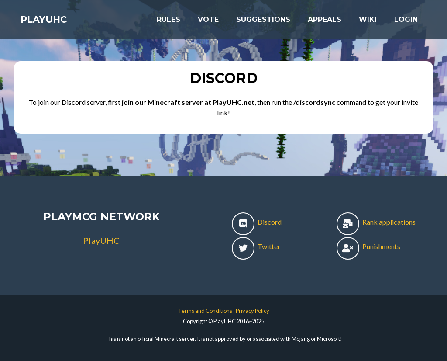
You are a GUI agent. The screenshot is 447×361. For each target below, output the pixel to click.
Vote (208, 22)
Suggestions (263, 22)
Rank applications (376, 222)
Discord (257, 222)
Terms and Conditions (205, 310)
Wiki (368, 22)
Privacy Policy (252, 310)
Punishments (368, 246)
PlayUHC (51, 22)
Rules (168, 22)
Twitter (256, 246)
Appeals (324, 22)
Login (406, 22)
